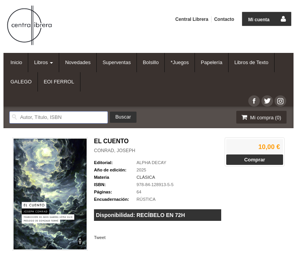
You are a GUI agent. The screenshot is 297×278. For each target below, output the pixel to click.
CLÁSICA (146, 177)
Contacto (224, 19)
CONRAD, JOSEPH (114, 150)
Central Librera (191, 19)
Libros (43, 62)
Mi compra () (260, 117)
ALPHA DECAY (151, 162)
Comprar (254, 160)
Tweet (100, 237)
